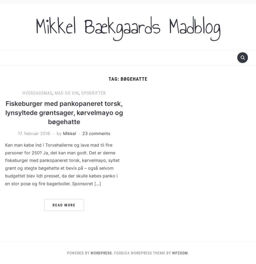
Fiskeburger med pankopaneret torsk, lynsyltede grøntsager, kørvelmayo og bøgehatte (64, 112)
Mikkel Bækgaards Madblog (128, 26)
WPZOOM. (180, 253)
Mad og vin (67, 93)
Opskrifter (93, 93)
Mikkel (69, 133)
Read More (64, 205)
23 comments (96, 133)
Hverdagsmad (37, 93)
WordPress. (102, 253)
